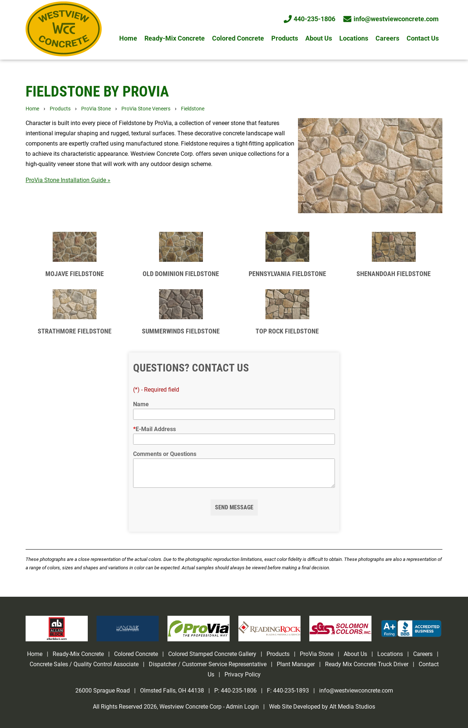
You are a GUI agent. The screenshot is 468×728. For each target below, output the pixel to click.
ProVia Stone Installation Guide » (68, 180)
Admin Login (242, 706)
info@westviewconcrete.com (391, 19)
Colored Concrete (238, 38)
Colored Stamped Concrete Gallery (213, 653)
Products (284, 38)
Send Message (234, 507)
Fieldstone (192, 109)
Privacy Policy (242, 674)
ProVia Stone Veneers (145, 109)
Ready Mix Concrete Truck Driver (366, 664)
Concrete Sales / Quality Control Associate (84, 664)
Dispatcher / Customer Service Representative (208, 664)
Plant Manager (296, 664)
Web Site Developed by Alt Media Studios (322, 706)
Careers (387, 38)
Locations (353, 38)
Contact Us (423, 38)
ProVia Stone (96, 109)
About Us (318, 38)
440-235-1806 (310, 19)
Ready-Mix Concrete (174, 38)
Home (128, 38)
